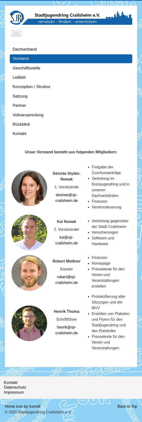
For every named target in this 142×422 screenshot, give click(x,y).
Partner (19, 105)
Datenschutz (15, 387)
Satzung (20, 96)
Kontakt (19, 133)
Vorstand (21, 58)
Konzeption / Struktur (32, 86)
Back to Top (127, 406)
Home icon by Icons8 (22, 406)
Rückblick (21, 124)
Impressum (14, 392)
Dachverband (25, 49)
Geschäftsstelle (26, 68)
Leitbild (19, 77)
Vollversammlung (28, 115)
